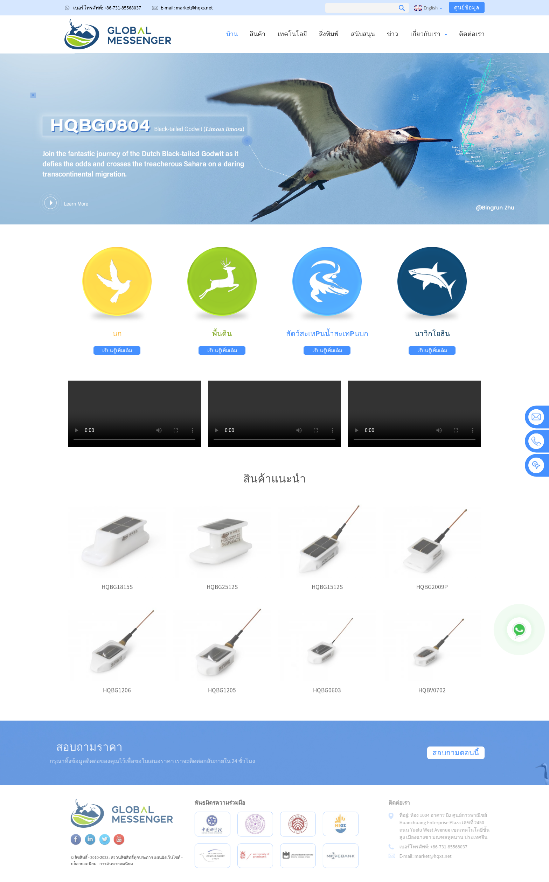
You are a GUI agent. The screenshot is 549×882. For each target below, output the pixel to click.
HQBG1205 (222, 697)
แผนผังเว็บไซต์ (181, 857)
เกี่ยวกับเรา (428, 34)
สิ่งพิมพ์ (329, 34)
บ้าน (232, 34)
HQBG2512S (222, 593)
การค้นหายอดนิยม (130, 863)
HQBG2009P (432, 593)
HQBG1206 (117, 697)
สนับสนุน (363, 34)
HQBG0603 (327, 697)
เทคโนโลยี (292, 34)
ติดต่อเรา (472, 34)
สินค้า (257, 34)
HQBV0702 (432, 697)
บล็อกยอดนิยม (98, 863)
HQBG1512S (327, 593)
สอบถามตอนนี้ (455, 752)
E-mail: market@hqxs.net (187, 8)
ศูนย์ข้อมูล (466, 7)
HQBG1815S (117, 593)
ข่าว (392, 34)
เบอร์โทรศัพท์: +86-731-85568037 (107, 8)
